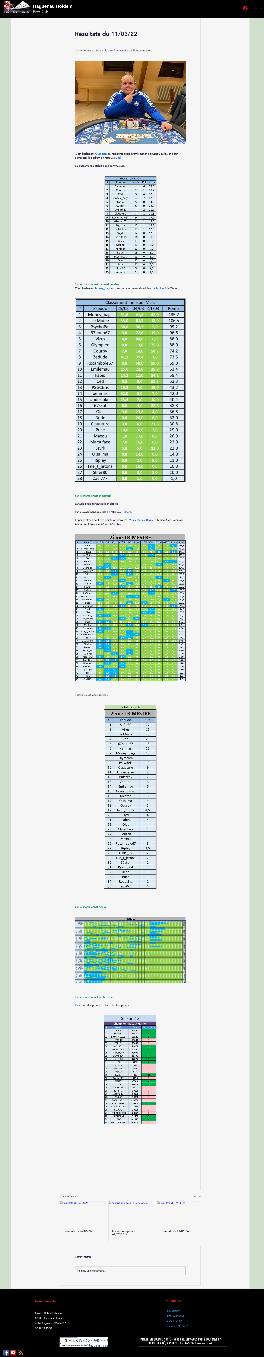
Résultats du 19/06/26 (175, 1231)
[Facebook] (6, 1353)
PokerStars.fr (172, 1310)
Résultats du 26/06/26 (78, 1231)
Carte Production (174, 1316)
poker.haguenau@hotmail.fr (50, 1323)
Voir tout (197, 1195)
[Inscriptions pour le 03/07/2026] (130, 1213)
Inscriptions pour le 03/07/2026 (124, 1232)
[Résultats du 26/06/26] (81, 1213)
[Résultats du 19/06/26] (178, 1213)
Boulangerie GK (174, 1321)
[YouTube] (13, 1353)
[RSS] (21, 1353)
